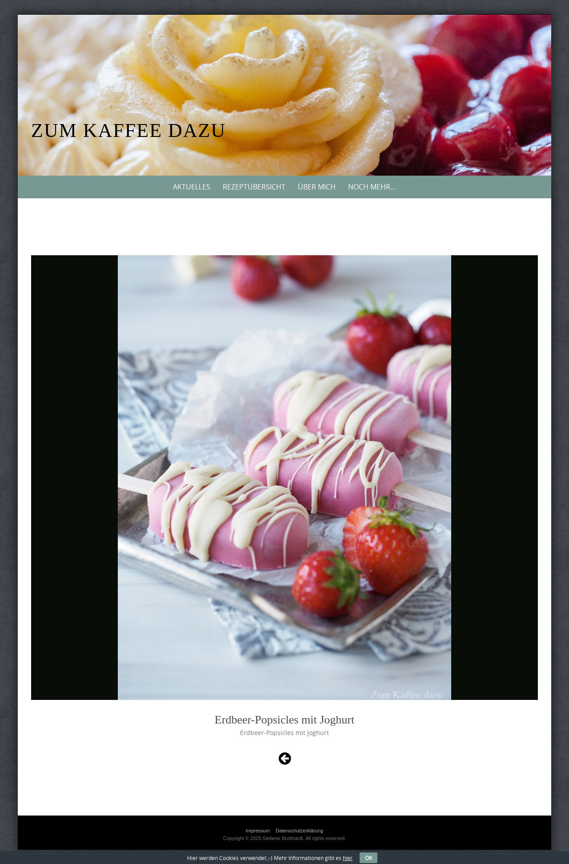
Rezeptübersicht (254, 187)
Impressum (258, 830)
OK (368, 857)
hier (348, 857)
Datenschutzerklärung (299, 830)
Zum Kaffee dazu (128, 130)
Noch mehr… (372, 187)
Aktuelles (191, 187)
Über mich (317, 187)
